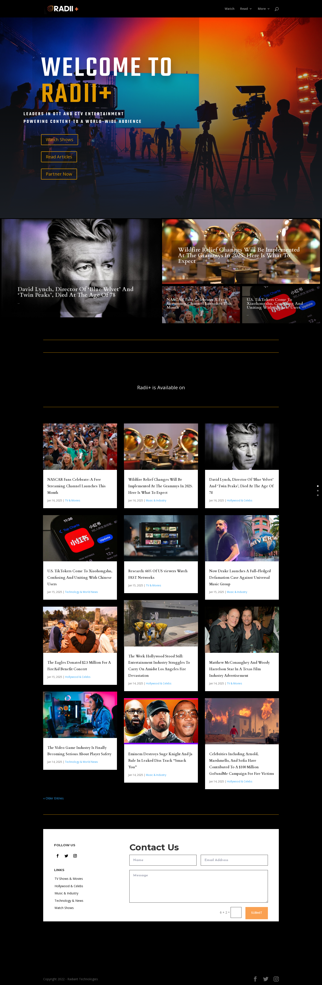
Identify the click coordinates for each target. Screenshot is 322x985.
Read (244, 9)
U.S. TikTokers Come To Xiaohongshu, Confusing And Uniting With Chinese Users (275, 306)
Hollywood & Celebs (77, 677)
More (262, 9)
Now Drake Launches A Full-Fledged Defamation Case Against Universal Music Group (240, 578)
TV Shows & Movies (69, 879)
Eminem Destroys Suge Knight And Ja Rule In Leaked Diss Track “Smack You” (160, 761)
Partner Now (59, 174)
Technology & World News (81, 592)
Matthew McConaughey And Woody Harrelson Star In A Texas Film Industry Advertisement (239, 669)
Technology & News (69, 901)
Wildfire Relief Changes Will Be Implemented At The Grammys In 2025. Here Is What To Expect (239, 260)
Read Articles (59, 157)
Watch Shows (59, 139)
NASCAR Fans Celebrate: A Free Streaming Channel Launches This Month (199, 306)
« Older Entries (53, 798)
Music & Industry (156, 500)
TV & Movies (72, 500)
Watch (230, 9)
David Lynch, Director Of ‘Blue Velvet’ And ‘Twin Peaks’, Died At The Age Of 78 (76, 299)
